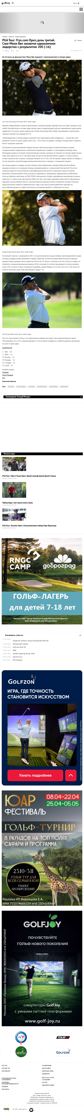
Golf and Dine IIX (19, 647)
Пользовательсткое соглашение (9, 1079)
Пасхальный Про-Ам (41, 641)
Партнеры (5, 1089)
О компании (46, 1065)
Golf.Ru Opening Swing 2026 (24, 654)
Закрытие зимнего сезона (23, 641)
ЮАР (14, 650)
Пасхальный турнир (20, 644)
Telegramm (46, 1080)
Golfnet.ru (6, 1068)
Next (73, 23)
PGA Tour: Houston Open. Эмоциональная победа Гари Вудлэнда (29, 526)
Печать (80, 40)
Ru (13, 3)
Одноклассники (48, 1085)
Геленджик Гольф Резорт (81, 396)
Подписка (45, 1074)
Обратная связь (47, 1071)
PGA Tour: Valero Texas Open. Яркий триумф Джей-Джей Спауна (29, 476)
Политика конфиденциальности (9, 1083)
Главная (4, 37)
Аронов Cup (17, 657)
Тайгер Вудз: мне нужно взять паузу (17, 503)
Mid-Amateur (18, 660)
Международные (20, 37)
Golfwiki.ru (6, 1071)
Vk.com (44, 1082)
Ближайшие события (79, 635)
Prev (10, 23)
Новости (11, 37)
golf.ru (6, 1109)
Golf (6, 3)
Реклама (5, 1086)
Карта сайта (46, 1068)
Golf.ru (4, 1065)
